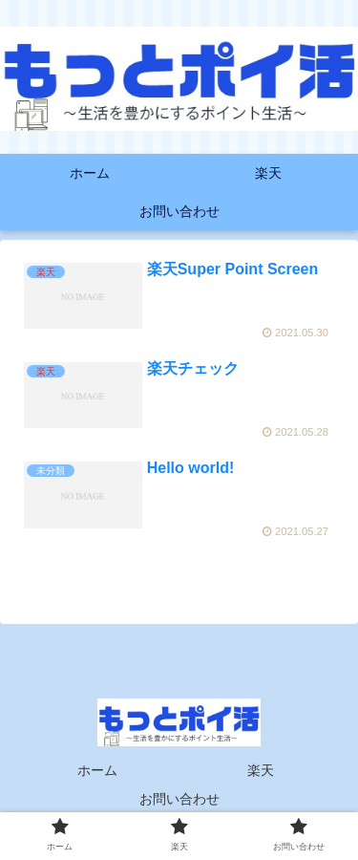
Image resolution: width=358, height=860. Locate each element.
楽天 (260, 770)
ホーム (97, 770)
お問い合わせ (179, 798)
